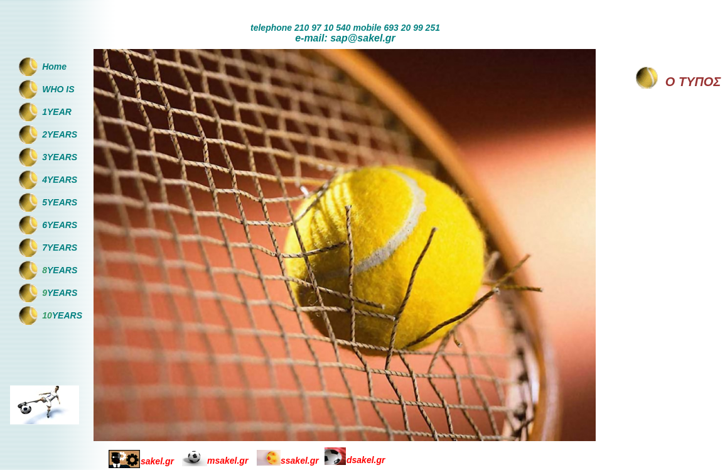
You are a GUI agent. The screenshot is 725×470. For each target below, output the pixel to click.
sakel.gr (157, 461)
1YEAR (57, 112)
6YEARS (59, 225)
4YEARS (59, 180)
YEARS (62, 270)
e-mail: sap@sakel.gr (345, 38)
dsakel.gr (365, 460)
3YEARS (59, 157)
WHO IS (58, 89)
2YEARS (59, 134)
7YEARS (59, 248)
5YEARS (59, 202)
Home (54, 67)
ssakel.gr (300, 461)
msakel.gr (227, 461)
